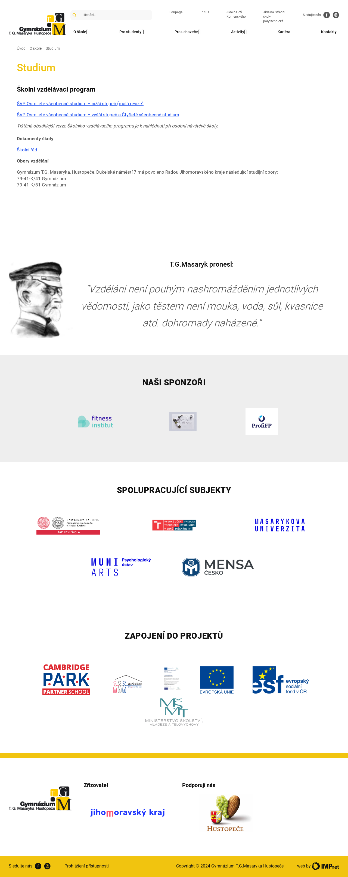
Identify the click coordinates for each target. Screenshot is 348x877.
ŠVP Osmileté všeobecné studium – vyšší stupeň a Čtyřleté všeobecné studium (98, 114)
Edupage (175, 12)
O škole (81, 32)
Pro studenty (131, 32)
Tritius (204, 12)
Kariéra (284, 32)
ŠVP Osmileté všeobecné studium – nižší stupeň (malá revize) (80, 103)
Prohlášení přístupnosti (86, 866)
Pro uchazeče (187, 32)
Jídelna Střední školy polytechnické (274, 16)
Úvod (21, 48)
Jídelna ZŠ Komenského (236, 14)
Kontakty (329, 32)
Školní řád (27, 149)
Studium (53, 48)
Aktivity (239, 32)
